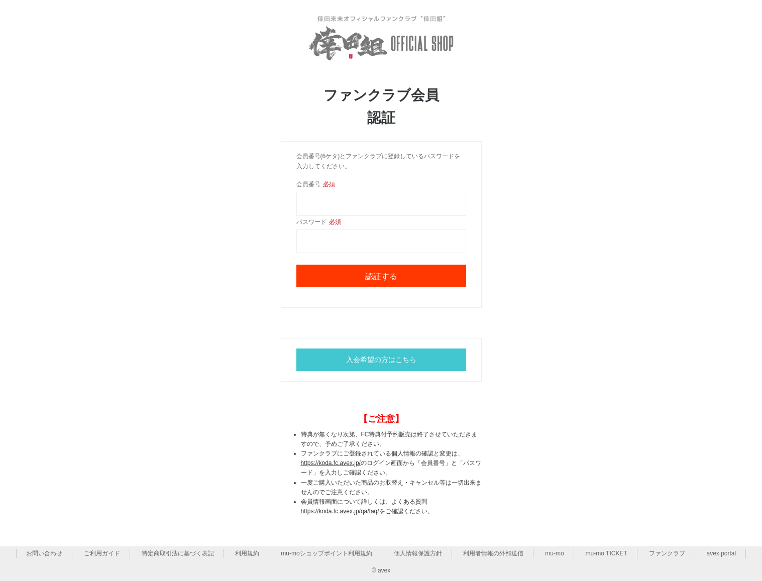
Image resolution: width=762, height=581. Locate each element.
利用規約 (247, 553)
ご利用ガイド (102, 553)
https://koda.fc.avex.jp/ (331, 463)
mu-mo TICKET (606, 553)
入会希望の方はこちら (381, 360)
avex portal (721, 553)
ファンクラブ (667, 553)
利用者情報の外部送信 (493, 553)
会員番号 (315, 184)
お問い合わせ (44, 553)
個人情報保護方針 (418, 553)
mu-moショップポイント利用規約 (326, 553)
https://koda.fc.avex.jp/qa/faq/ (340, 511)
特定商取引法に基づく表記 (178, 553)
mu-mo (554, 553)
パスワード (318, 221)
